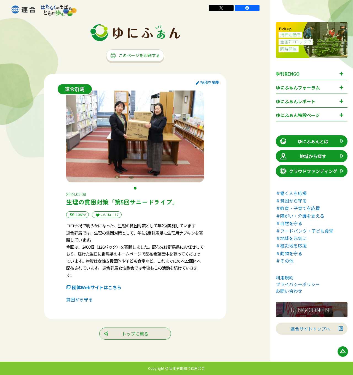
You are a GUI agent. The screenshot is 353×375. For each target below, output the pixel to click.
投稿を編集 (208, 82)
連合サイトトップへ (310, 328)
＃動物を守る (289, 253)
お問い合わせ (289, 291)
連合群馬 (75, 88)
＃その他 (284, 260)
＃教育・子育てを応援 (298, 208)
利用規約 (284, 277)
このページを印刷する (135, 55)
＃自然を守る (289, 223)
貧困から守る (79, 299)
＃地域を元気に (291, 238)
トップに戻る (135, 333)
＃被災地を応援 (291, 245)
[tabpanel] (135, 136)
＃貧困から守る (291, 200)
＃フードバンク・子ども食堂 (304, 230)
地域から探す (302, 156)
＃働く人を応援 (291, 193)
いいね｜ (107, 215)
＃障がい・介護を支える (300, 215)
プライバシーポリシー (298, 284)
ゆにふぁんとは (303, 141)
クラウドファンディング (308, 171)
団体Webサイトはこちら (96, 287)
